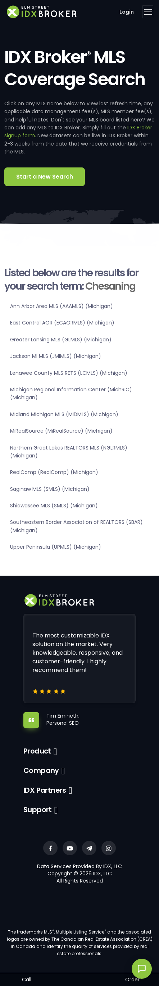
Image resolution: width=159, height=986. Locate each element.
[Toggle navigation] (147, 11)
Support (37, 810)
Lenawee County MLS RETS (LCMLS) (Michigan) (68, 373)
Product (37, 751)
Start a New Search (44, 176)
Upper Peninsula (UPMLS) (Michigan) (55, 546)
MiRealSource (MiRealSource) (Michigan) (61, 430)
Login (126, 11)
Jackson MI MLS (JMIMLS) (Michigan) (55, 356)
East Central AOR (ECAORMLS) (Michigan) (62, 322)
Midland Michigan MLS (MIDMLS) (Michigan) (64, 414)
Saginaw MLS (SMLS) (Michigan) (50, 489)
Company (41, 770)
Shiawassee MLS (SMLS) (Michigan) (54, 505)
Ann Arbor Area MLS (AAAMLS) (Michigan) (61, 306)
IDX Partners (44, 790)
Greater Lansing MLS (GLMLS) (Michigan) (61, 339)
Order (132, 979)
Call (26, 979)
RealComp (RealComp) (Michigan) (54, 472)
